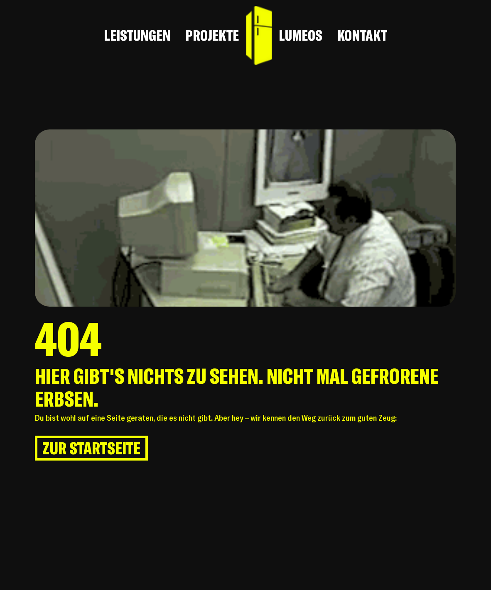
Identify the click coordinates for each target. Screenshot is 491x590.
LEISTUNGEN (137, 35)
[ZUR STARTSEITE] (91, 448)
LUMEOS (300, 35)
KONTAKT (362, 35)
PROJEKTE (212, 35)
